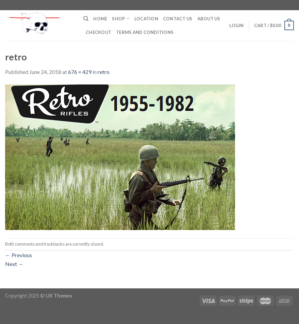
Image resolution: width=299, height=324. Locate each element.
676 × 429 (80, 72)
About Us (208, 18)
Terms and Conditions (144, 32)
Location (146, 18)
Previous (18, 255)
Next (14, 264)
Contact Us (178, 18)
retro (104, 72)
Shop (120, 18)
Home (100, 18)
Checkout (98, 32)
